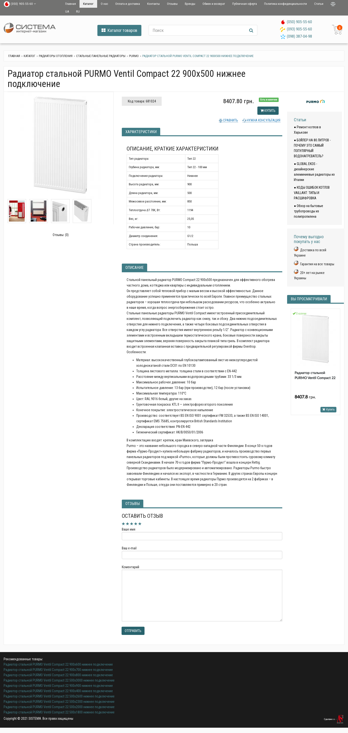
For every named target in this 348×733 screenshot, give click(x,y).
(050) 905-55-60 (299, 22)
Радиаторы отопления (55, 56)
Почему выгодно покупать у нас (309, 239)
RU (78, 11)
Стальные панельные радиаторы (100, 56)
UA (67, 11)
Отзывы (172, 4)
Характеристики (141, 131)
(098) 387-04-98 (299, 36)
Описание (134, 267)
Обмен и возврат (214, 4)
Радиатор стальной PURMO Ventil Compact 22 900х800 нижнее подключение (58, 675)
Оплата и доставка (127, 4)
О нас (104, 4)
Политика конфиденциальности (285, 4)
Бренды (190, 4)
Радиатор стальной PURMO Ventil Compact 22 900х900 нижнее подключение (58, 686)
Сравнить (230, 120)
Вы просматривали (309, 299)
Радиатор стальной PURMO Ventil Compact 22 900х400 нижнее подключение (58, 691)
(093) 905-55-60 (299, 29)
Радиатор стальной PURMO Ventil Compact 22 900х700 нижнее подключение (58, 670)
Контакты (153, 4)
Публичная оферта (244, 4)
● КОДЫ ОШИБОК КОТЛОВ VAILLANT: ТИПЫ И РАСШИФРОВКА (311, 193)
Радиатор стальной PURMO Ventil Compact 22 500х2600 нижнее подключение (59, 696)
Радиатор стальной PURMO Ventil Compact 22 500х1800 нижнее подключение (59, 712)
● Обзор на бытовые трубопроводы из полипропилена (308, 211)
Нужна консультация (263, 120)
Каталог (88, 4)
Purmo (134, 56)
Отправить (133, 631)
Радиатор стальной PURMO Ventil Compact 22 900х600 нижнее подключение (58, 664)
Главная (70, 4)
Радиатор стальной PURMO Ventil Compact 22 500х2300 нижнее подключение (59, 702)
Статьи (318, 4)
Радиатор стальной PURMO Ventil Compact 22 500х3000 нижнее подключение (59, 680)
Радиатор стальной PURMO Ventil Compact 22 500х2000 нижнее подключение (59, 707)
